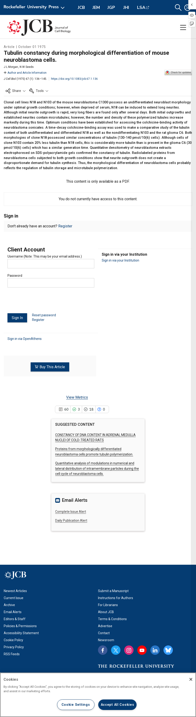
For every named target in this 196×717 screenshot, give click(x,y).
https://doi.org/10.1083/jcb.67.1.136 (74, 78)
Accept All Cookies (117, 705)
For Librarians (108, 604)
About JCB (106, 611)
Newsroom (106, 639)
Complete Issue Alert (70, 511)
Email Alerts (13, 611)
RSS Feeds (12, 653)
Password (14, 275)
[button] (178, 7)
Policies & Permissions (20, 625)
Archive (9, 604)
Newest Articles (15, 590)
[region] (98, 695)
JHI (126, 7)
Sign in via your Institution (120, 260)
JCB (81, 7)
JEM (96, 7)
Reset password (44, 315)
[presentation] (43, 302)
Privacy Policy (14, 646)
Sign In (17, 318)
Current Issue (13, 597)
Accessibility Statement (21, 632)
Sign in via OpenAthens (24, 338)
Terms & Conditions (112, 618)
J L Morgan (11, 67)
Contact (104, 632)
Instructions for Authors (115, 597)
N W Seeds (27, 67)
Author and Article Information (25, 72)
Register (65, 226)
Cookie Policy (13, 639)
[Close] (191, 679)
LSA (141, 7)
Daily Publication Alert (71, 520)
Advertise (105, 625)
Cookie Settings (76, 705)
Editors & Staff (14, 618)
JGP (111, 7)
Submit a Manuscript (113, 590)
